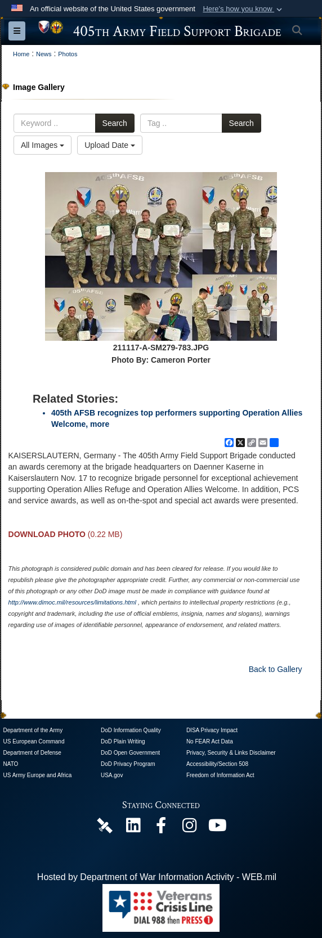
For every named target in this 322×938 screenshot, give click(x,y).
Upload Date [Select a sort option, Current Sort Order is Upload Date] (109, 145)
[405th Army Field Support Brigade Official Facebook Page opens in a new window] (161, 828)
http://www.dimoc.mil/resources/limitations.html (72, 602)
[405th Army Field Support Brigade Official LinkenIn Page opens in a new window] (133, 828)
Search (114, 123)
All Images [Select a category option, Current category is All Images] (42, 145)
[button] (243, 9)
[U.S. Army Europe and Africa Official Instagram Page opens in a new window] (189, 828)
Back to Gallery (275, 669)
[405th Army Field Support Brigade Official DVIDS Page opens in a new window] (104, 824)
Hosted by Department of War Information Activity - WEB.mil (156, 877)
